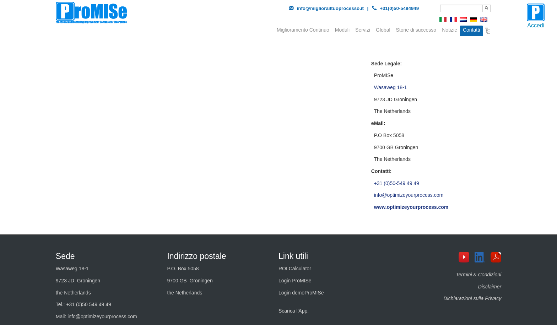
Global (383, 29)
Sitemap (488, 30)
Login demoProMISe (301, 293)
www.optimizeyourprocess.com (411, 207)
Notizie (449, 29)
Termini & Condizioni (478, 274)
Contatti (471, 30)
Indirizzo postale (196, 256)
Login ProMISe (295, 280)
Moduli (342, 29)
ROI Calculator (294, 268)
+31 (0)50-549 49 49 (396, 183)
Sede (65, 256)
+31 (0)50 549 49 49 (88, 304)
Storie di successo (416, 29)
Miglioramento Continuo (303, 29)
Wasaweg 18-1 (390, 87)
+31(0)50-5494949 (399, 8)
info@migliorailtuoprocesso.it (330, 8)
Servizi (362, 29)
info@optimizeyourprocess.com (409, 195)
